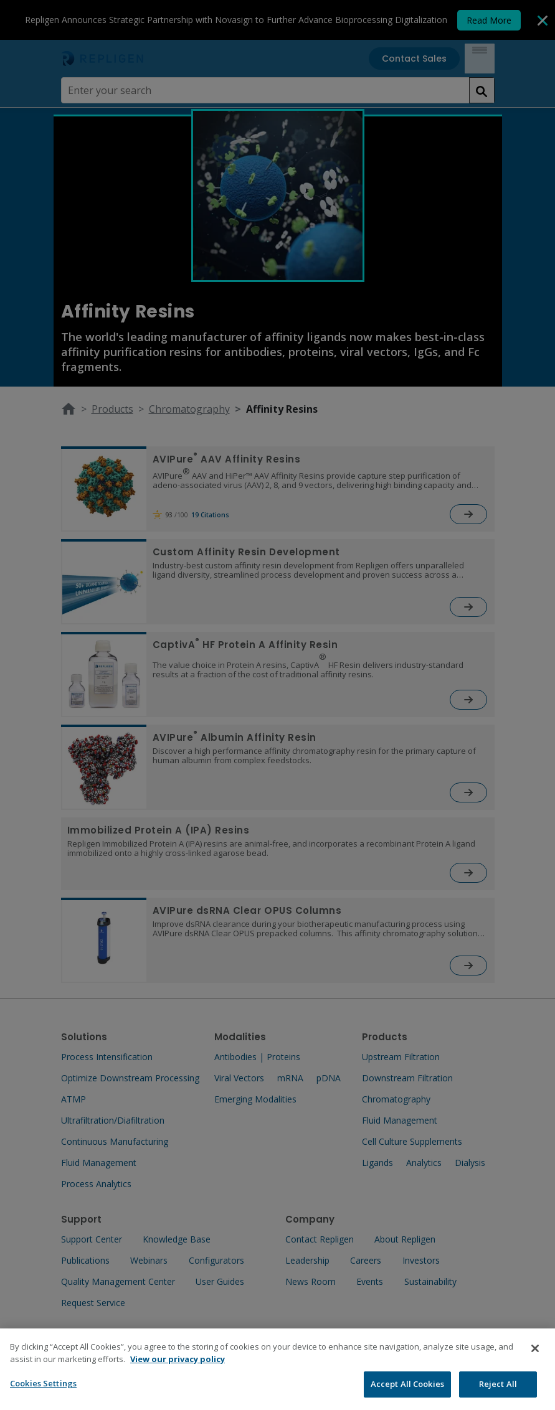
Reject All (498, 1395)
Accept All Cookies (407, 1395)
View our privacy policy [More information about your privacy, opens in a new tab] (177, 1369)
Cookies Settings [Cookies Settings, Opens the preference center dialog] (43, 1394)
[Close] (535, 1359)
